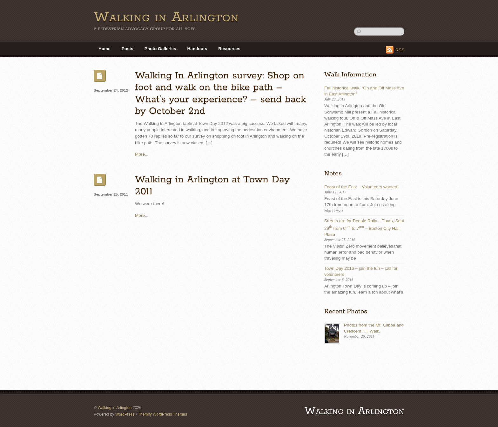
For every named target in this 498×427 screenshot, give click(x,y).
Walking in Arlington (114, 407)
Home (104, 48)
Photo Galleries (160, 48)
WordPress (124, 414)
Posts (127, 48)
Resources (229, 48)
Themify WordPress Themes (162, 414)
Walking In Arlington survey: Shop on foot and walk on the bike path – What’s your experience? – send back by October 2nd (220, 93)
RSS (399, 50)
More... (141, 154)
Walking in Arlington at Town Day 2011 (212, 185)
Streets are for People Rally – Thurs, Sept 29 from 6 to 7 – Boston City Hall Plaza (364, 227)
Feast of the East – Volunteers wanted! (361, 186)
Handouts (197, 48)
